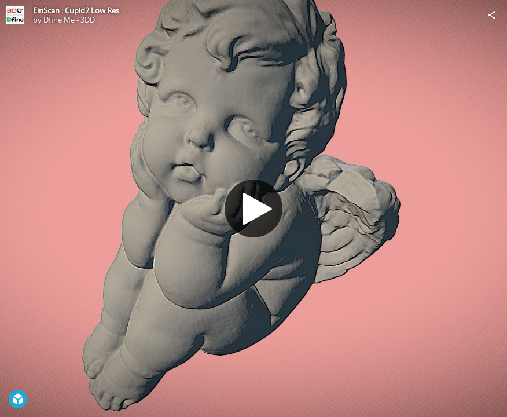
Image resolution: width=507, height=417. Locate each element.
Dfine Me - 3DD (69, 19)
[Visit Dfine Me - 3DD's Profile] (15, 15)
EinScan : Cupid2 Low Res (76, 10)
